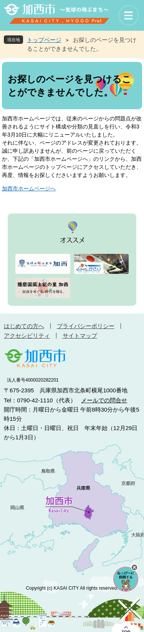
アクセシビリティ (27, 335)
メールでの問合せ (104, 400)
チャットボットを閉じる (134, 567)
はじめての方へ (24, 326)
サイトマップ (80, 335)
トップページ (44, 40)
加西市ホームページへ (29, 188)
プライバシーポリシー (85, 326)
